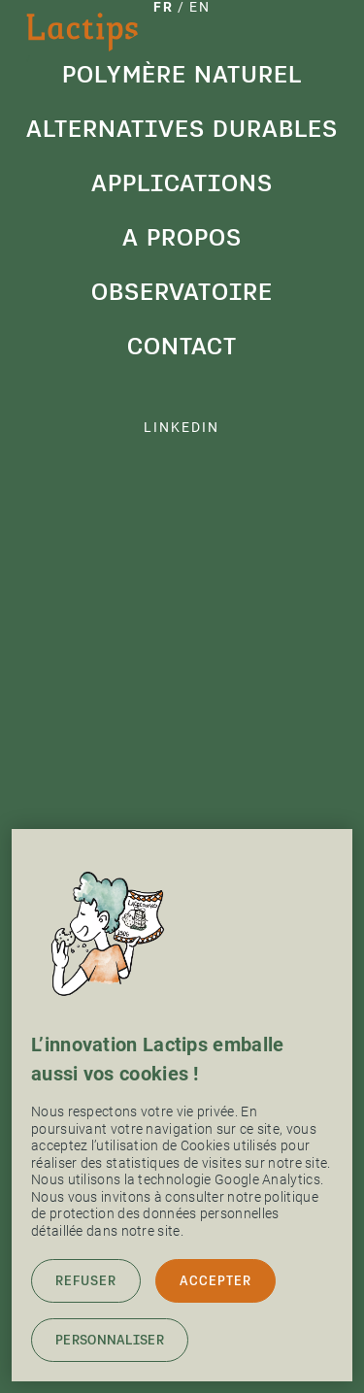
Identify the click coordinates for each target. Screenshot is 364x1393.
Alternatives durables (182, 129)
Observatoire (182, 292)
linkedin (181, 427)
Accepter (215, 1281)
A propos (182, 237)
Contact (182, 346)
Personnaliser (109, 1340)
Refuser (85, 1281)
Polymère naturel (182, 74)
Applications (182, 183)
